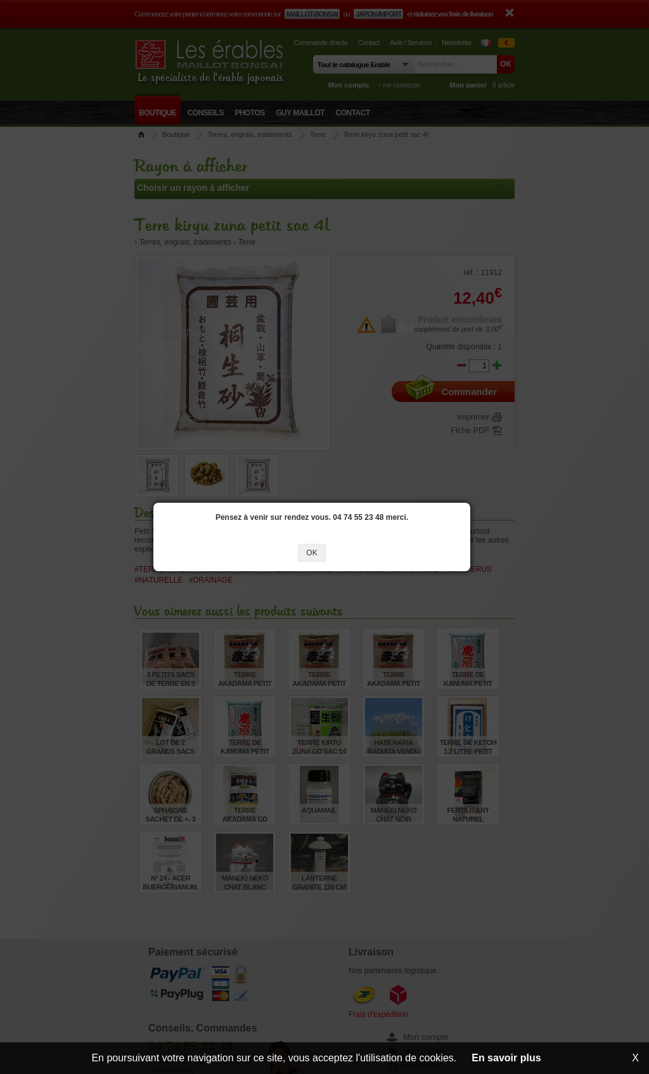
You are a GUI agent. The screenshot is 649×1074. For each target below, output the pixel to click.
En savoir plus (506, 1057)
